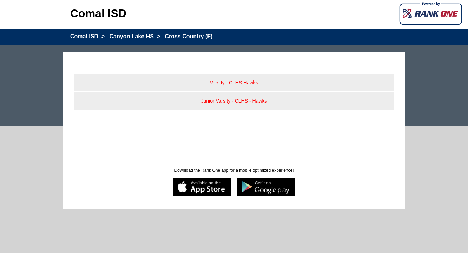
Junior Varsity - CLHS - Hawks (234, 101)
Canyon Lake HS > (135, 36)
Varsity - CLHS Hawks (234, 82)
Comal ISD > (87, 36)
